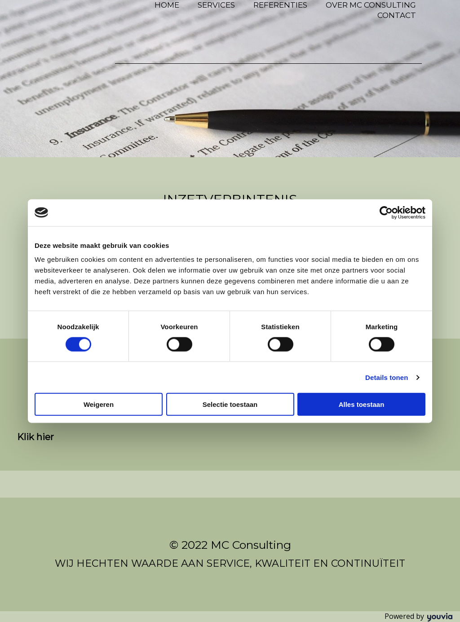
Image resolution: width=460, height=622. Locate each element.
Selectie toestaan (230, 404)
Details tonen (386, 377)
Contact (396, 15)
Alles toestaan (362, 404)
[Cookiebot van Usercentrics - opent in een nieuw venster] (386, 212)
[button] (35, 437)
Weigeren (99, 404)
